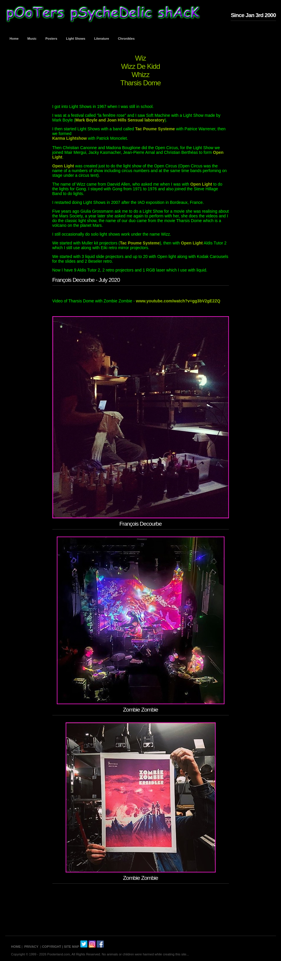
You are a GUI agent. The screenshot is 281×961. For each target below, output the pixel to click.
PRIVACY (31, 946)
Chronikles (126, 38)
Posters (51, 38)
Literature (101, 38)
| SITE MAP (70, 946)
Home (14, 38)
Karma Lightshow (69, 138)
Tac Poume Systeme (155, 128)
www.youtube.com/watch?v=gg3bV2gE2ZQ (178, 301)
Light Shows (75, 38)
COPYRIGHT (51, 946)
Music (31, 38)
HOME (16, 946)
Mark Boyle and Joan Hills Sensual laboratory (119, 120)
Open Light (63, 166)
